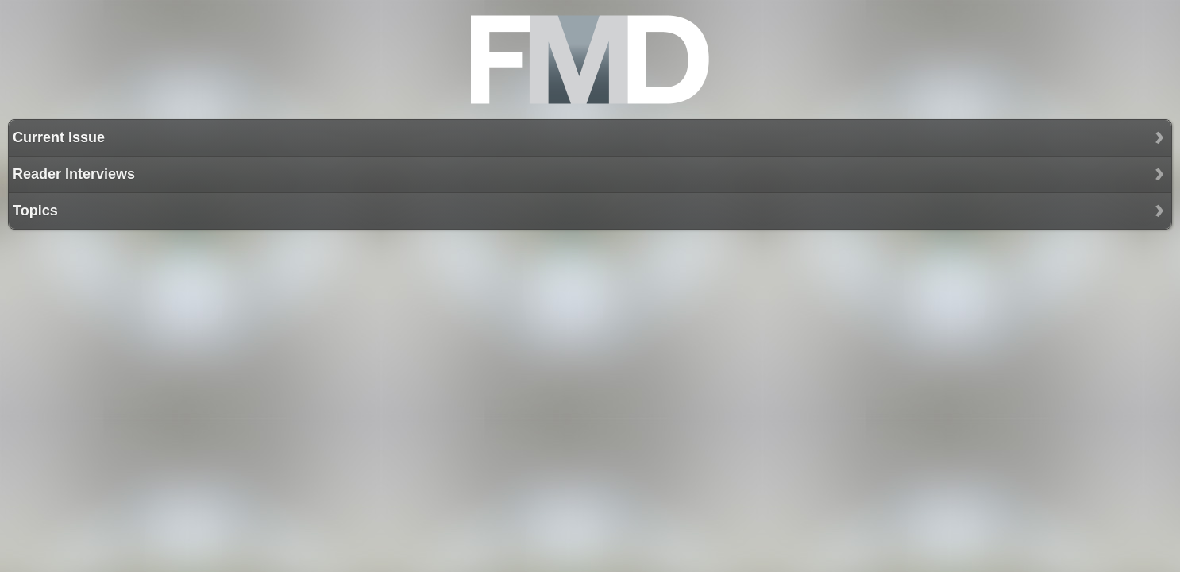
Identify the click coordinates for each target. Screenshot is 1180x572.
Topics (35, 210)
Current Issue (59, 137)
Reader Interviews (74, 174)
